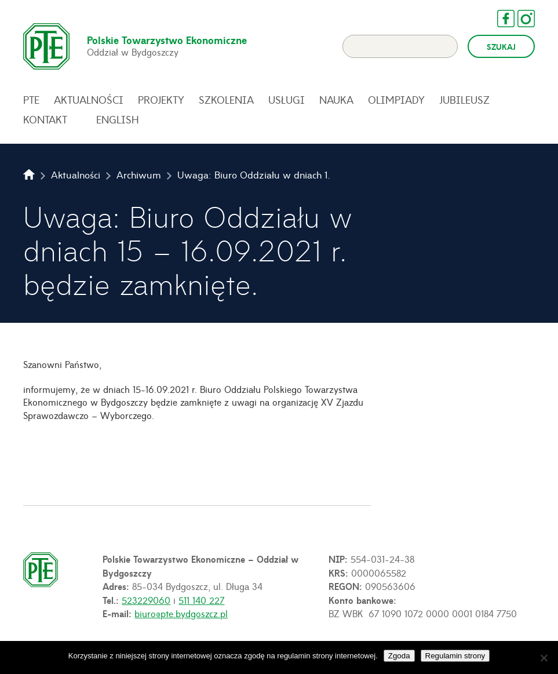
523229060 (146, 599)
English (117, 119)
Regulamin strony (455, 655)
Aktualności (88, 100)
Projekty (161, 100)
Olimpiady (396, 100)
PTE (31, 100)
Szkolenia (226, 100)
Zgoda (399, 655)
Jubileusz (464, 100)
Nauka (336, 100)
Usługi (286, 100)
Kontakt (45, 119)
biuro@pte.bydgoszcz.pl (181, 613)
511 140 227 (201, 599)
